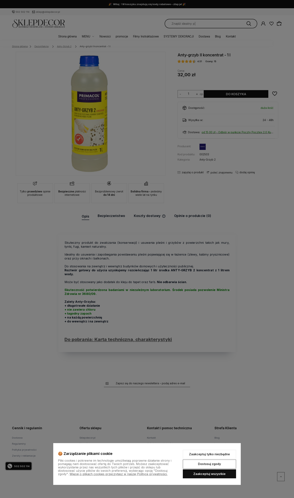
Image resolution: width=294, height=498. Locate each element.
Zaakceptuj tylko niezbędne (209, 454)
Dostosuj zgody (209, 464)
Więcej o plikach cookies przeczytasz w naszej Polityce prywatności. (118, 474)
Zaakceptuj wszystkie (209, 474)
